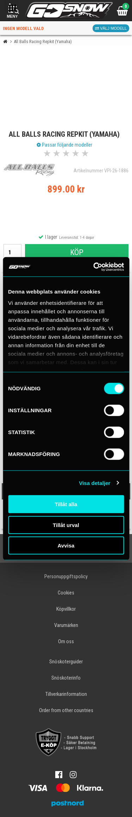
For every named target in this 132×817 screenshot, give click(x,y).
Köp (76, 252)
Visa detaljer (94, 483)
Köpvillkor (66, 609)
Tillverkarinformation (66, 694)
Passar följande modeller (64, 145)
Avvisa (66, 546)
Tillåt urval (66, 525)
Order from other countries (66, 711)
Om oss (66, 642)
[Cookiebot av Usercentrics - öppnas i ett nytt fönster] (94, 266)
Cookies (66, 593)
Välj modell (111, 28)
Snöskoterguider (66, 662)
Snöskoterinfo (66, 678)
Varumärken (66, 625)
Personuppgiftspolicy (66, 577)
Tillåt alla (66, 504)
